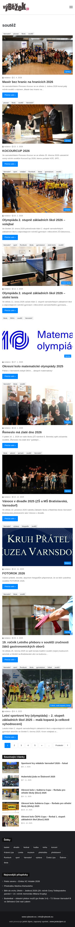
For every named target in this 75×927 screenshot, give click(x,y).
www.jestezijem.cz (58, 921)
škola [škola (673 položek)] (6, 863)
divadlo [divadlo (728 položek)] (16, 847)
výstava (16, 526)
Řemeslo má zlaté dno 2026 (22, 432)
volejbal (22, 172)
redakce (6, 78)
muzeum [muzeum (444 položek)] (30, 852)
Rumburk (31, 172)
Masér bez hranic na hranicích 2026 (27, 82)
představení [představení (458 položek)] (56, 852)
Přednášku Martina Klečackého (18, 886)
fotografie (25, 526)
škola (23, 34)
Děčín (12, 318)
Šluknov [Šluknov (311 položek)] (63, 858)
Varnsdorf (6, 34)
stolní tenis (52, 245)
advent (12, 453)
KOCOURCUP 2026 (16, 150)
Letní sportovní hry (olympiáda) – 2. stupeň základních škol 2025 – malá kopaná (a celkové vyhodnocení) (36, 720)
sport (15, 172)
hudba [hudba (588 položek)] (35, 847)
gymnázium (49, 172)
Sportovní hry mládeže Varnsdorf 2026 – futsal (44, 763)
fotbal (50, 667)
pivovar (16, 34)
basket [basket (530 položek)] (6, 847)
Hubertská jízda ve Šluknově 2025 (38, 776)
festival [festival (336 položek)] (26, 847)
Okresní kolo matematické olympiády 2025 (32, 366)
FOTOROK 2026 (13, 573)
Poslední (61, 745)
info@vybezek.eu (45, 917)
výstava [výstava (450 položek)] (39, 858)
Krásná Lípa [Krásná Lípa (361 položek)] (9, 852)
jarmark (21, 453)
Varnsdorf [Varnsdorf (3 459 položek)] (28, 858)
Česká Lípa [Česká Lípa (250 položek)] (50, 858)
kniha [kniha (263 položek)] (45, 847)
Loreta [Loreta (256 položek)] (20, 852)
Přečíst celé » (10, 95)
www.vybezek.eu (29, 917)
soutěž (30, 34)
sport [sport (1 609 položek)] (18, 858)
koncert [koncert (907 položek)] (54, 847)
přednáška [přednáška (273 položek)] (43, 852)
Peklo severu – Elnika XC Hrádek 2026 (22, 881)
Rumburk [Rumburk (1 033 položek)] (7, 858)
